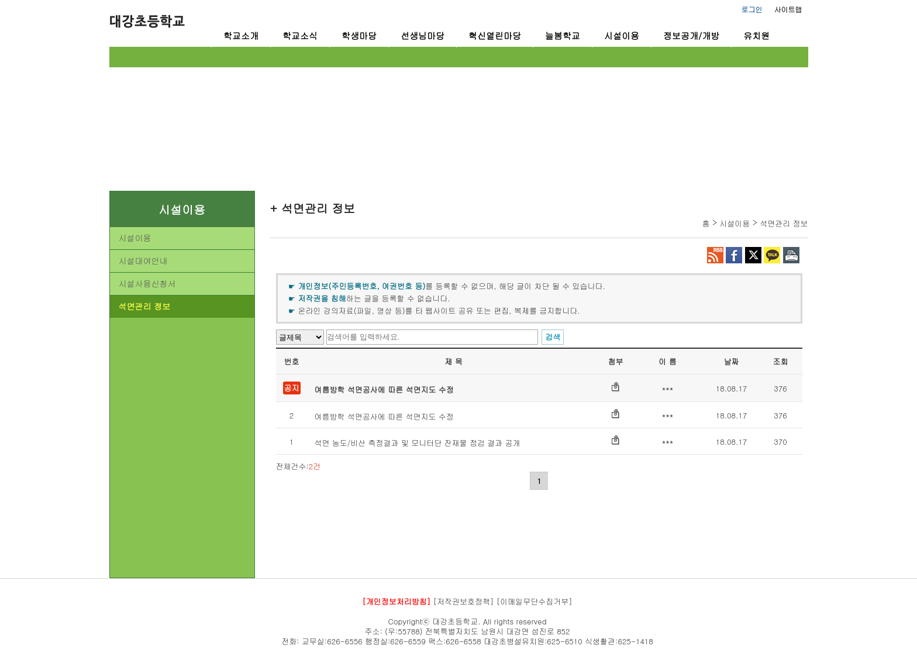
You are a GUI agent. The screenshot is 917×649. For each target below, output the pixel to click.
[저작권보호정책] (463, 601)
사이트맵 (788, 9)
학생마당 (359, 35)
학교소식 (300, 35)
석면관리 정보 (145, 306)
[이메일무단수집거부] (535, 601)
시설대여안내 (143, 260)
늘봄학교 (562, 35)
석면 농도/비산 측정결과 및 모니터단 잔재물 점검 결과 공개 (417, 443)
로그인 (752, 9)
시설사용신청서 (147, 283)
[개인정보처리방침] (396, 601)
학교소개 (240, 35)
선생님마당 (422, 35)
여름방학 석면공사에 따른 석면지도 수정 (384, 389)
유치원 (756, 35)
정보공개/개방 (691, 35)
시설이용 (621, 35)
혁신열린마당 (494, 35)
